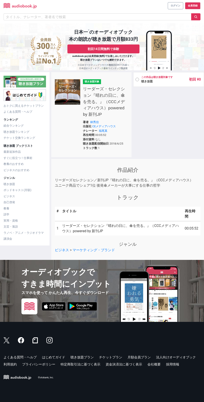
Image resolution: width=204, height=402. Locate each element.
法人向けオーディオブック (176, 357)
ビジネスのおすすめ (16, 170)
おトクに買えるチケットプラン (24, 105)
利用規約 (10, 364)
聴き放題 (9, 184)
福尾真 (103, 130)
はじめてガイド (53, 357)
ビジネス (9, 196)
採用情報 (172, 364)
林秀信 (94, 122)
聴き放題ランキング (16, 131)
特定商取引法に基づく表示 (80, 364)
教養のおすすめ (14, 164)
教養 (6, 208)
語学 (6, 214)
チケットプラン (110, 357)
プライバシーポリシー (38, 364)
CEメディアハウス (104, 126)
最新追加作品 (12, 151)
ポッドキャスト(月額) (17, 190)
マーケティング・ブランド (93, 250)
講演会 (8, 238)
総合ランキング (14, 125)
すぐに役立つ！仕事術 (18, 158)
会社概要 (154, 364)
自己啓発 (9, 202)
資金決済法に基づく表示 (124, 364)
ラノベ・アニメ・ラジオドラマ (24, 232)
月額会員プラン (139, 357)
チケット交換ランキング (19, 137)
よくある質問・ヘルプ (18, 111)
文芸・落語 (11, 226)
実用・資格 (11, 220)
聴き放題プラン (82, 357)
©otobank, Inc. (46, 377)
